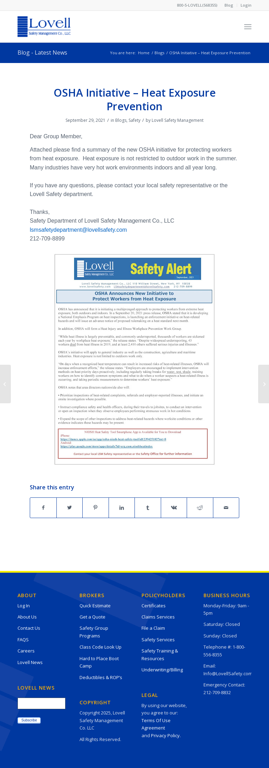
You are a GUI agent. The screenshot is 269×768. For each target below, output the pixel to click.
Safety (134, 120)
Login (246, 5)
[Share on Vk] (174, 507)
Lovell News (30, 662)
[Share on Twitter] (70, 507)
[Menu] (247, 26)
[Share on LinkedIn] (122, 507)
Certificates (154, 605)
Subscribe (29, 720)
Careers (26, 651)
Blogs (120, 120)
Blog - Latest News (42, 52)
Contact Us (29, 628)
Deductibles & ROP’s (101, 677)
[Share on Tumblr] (148, 507)
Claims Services (158, 617)
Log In (24, 605)
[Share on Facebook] (43, 507)
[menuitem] (229, 5)
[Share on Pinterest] (96, 507)
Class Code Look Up (101, 647)
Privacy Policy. (166, 735)
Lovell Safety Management (178, 120)
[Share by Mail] (226, 507)
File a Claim (153, 628)
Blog (229, 5)
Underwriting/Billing (162, 669)
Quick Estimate (95, 605)
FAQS (23, 639)
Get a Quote (92, 617)
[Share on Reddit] (200, 507)
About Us (27, 617)
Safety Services (158, 639)
